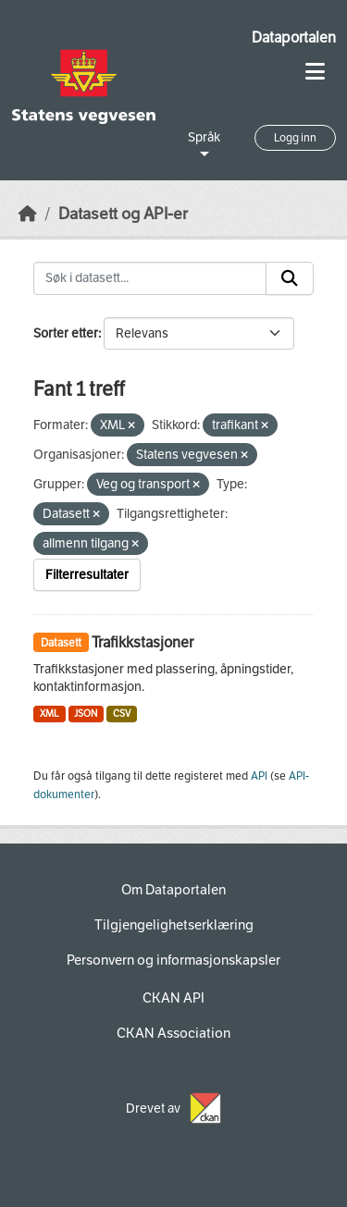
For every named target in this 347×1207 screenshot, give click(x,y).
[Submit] (290, 278)
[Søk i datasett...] (149, 278)
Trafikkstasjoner (142, 642)
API (259, 776)
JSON (85, 714)
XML (49, 714)
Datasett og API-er (123, 214)
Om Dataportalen (173, 889)
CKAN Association (173, 1033)
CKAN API (173, 998)
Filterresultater (87, 575)
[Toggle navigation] (315, 71)
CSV (121, 714)
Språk (204, 137)
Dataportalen (294, 37)
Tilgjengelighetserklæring (174, 925)
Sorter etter (65, 333)
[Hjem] (28, 214)
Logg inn (295, 137)
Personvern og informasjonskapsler (173, 960)
